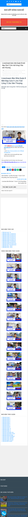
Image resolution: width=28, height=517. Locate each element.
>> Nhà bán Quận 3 (5, 420)
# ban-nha (8, 167)
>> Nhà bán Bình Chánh (6, 441)
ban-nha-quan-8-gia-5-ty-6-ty (16, 71)
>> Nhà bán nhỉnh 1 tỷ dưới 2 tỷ (8, 233)
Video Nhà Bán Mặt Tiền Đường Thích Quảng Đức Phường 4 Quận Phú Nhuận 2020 (17, 511)
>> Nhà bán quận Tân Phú (7, 438)
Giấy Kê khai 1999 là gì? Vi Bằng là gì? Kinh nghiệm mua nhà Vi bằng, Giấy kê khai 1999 (17, 504)
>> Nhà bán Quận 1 (5, 417)
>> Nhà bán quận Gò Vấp (7, 435)
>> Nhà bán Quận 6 (5, 423)
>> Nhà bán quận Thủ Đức (7, 440)
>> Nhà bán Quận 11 (6, 430)
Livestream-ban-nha (6, 73)
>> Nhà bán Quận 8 (5, 426)
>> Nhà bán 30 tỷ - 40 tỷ (6, 247)
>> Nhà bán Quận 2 (5, 418)
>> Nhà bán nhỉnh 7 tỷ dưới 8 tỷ (8, 241)
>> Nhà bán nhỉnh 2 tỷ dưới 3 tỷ (8, 235)
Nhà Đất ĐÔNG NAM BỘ (14, 10)
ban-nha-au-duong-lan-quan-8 (14, 70)
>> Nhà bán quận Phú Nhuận (8, 436)
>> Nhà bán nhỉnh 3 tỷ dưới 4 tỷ (8, 236)
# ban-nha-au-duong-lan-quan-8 (18, 167)
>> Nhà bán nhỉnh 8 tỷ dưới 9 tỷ (8, 242)
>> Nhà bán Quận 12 (6, 431)
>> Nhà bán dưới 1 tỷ (6, 232)
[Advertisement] (14, 48)
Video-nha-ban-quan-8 (14, 75)
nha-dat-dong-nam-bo (16, 73)
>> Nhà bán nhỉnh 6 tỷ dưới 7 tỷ (8, 239)
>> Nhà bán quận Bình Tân (7, 432)
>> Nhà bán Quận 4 (5, 421)
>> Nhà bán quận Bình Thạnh (8, 433)
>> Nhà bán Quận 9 (5, 427)
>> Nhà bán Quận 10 (6, 428)
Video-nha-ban (5, 75)
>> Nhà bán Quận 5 (5, 422)
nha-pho (23, 73)
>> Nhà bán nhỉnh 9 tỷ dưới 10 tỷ (8, 243)
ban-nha (6, 70)
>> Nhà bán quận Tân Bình (7, 437)
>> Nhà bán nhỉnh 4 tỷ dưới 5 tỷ (8, 237)
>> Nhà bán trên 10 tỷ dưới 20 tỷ (8, 244)
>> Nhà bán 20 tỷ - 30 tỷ (6, 246)
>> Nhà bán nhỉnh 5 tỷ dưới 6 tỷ (8, 238)
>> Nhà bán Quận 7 (5, 425)
